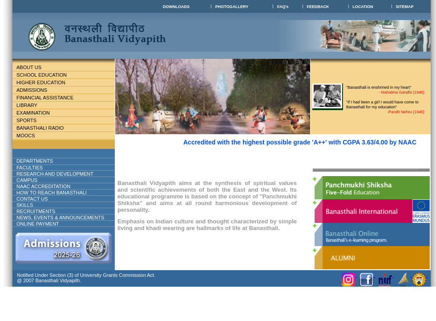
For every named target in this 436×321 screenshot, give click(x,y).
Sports (26, 120)
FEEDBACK (318, 6)
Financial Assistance (48, 97)
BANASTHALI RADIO (40, 128)
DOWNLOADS (176, 6)
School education (45, 75)
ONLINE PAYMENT (37, 223)
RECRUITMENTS (35, 211)
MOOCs (25, 135)
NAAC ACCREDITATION (43, 186)
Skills (24, 205)
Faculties (40, 167)
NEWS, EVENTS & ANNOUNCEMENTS (60, 217)
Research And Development (58, 174)
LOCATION (362, 6)
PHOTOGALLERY (232, 6)
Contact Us (32, 199)
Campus (30, 180)
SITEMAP (405, 6)
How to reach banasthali (51, 192)
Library (30, 105)
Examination (33, 112)
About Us (36, 67)
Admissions (35, 90)
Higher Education (44, 82)
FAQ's (283, 6)
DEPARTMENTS (41, 161)
